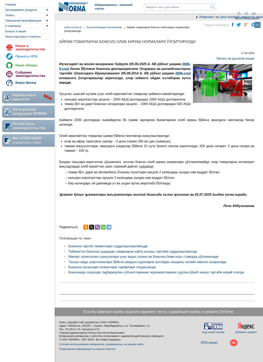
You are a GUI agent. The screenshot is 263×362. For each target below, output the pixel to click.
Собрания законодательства (30, 74)
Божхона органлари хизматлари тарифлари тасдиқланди (112, 267)
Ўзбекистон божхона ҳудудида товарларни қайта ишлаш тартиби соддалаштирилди (132, 251)
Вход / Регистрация (247, 18)
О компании (13, 26)
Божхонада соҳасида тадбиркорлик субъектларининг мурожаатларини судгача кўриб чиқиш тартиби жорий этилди (156, 272)
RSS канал (209, 342)
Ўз (246, 13)
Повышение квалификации (23, 20)
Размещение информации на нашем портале (87, 348)
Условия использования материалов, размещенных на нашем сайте (101, 344)
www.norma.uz (73, 27)
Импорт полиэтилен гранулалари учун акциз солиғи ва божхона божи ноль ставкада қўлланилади (143, 256)
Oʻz (254, 13)
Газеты (9, 15)
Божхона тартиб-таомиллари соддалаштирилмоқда (108, 246)
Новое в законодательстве (30, 47)
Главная (10, 4)
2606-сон (182, 73)
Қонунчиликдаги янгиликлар (105, 27)
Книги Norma (25, 82)
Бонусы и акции (15, 31)
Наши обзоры (26, 65)
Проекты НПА (26, 56)
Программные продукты (21, 10)
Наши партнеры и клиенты (23, 36)
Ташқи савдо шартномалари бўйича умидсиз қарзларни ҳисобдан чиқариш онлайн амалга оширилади (147, 262)
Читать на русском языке (235, 58)
